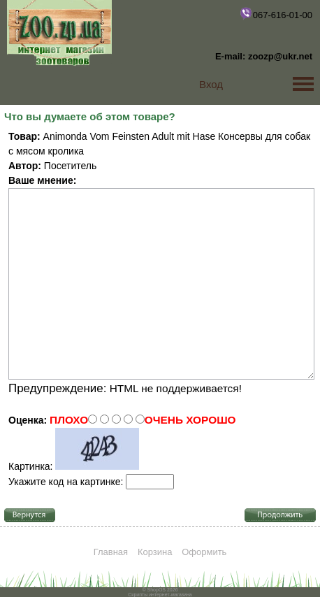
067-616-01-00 (275, 13)
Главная (111, 552)
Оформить (204, 552)
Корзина (155, 552)
